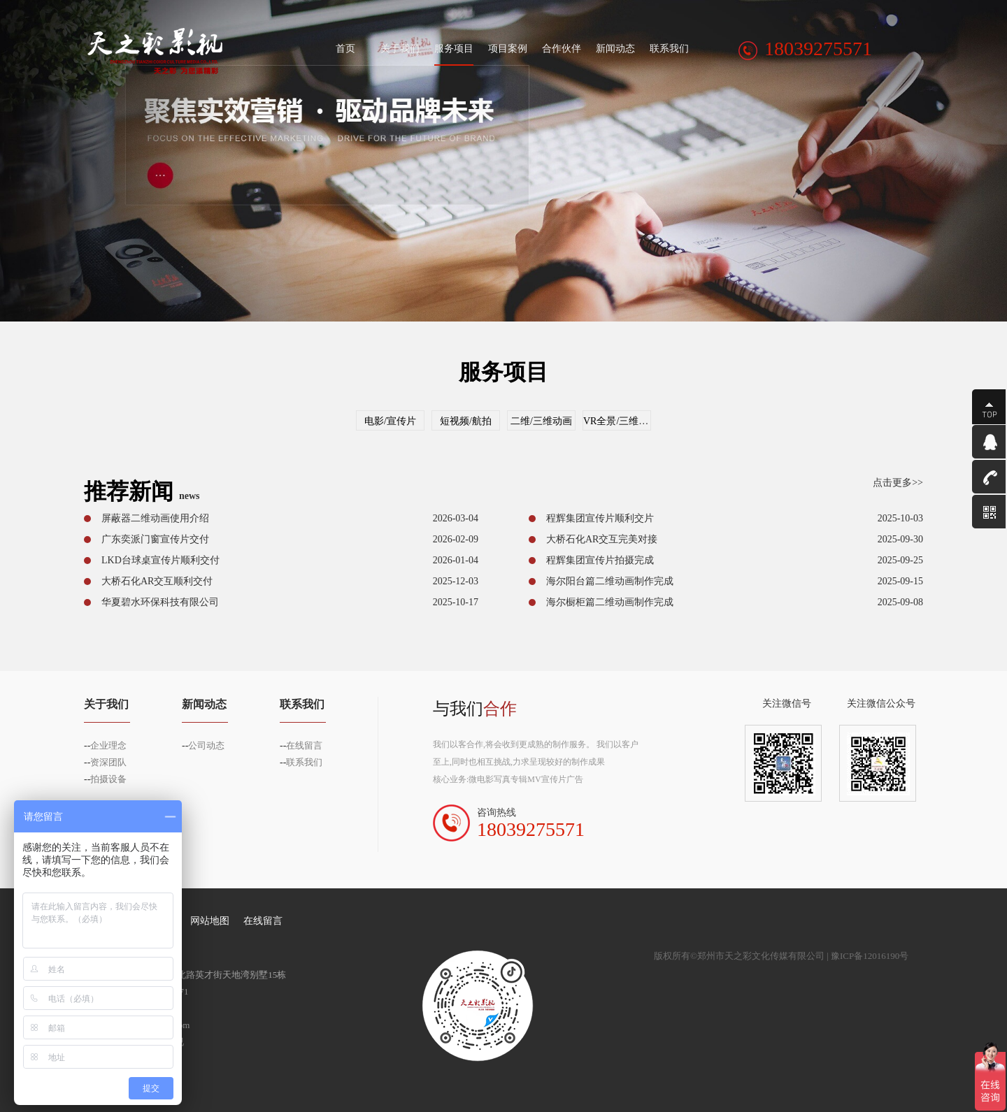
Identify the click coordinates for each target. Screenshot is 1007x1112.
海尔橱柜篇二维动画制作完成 (609, 602)
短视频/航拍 (466, 421)
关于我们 (400, 48)
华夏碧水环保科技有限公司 (160, 602)
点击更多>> (898, 482)
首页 (346, 48)
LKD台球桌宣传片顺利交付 (160, 560)
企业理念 (108, 745)
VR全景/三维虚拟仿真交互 (640, 421)
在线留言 (304, 745)
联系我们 (669, 48)
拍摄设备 (108, 779)
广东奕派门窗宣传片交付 (155, 539)
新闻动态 (615, 48)
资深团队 (108, 762)
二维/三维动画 (541, 421)
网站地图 (209, 921)
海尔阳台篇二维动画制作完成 (609, 581)
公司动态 (206, 745)
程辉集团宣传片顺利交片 (600, 518)
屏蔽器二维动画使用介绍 (155, 518)
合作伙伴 (561, 48)
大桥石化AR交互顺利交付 (157, 581)
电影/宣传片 (390, 421)
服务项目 (453, 48)
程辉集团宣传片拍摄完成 (600, 560)
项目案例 (507, 48)
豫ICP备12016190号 (869, 956)
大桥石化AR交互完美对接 (601, 539)
